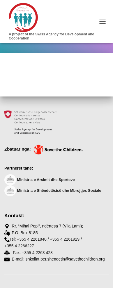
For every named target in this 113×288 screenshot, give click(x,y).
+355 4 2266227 (19, 246)
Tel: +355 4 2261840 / (29, 239)
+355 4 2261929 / (66, 239)
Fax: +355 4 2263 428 (32, 252)
